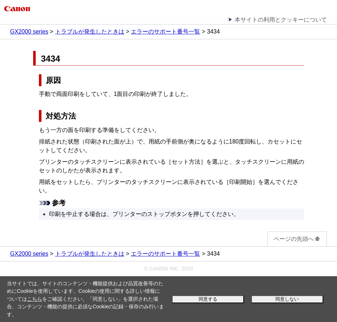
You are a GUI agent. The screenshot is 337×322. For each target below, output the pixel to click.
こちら (34, 299)
